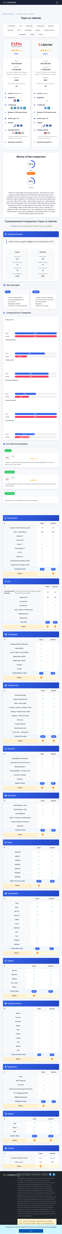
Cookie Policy (36, 1174)
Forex (18, 30)
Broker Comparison (8, 14)
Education (10, 30)
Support (32, 34)
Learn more (53, 1227)
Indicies (38, 30)
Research (51, 26)
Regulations (22, 34)
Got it (31, 1231)
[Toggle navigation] (57, 2)
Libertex (52, 1158)
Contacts (44, 1174)
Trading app (29, 26)
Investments (11, 26)
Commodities (28, 30)
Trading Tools (40, 26)
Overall (41, 34)
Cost (20, 26)
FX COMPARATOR (9, 2)
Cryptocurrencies (49, 30)
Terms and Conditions (24, 1174)
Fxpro (40, 1158)
